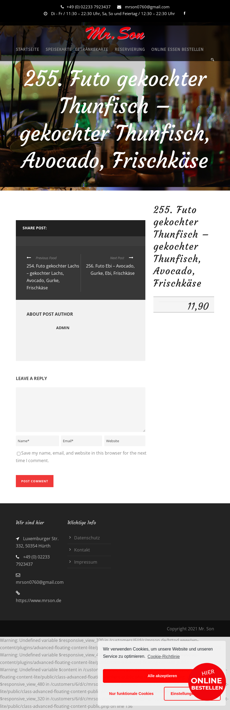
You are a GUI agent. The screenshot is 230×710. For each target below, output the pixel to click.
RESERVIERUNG (130, 49)
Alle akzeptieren (162, 676)
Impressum (85, 562)
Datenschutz (87, 538)
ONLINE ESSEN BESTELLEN (177, 49)
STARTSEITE (27, 49)
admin (62, 327)
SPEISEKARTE (59, 49)
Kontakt (82, 550)
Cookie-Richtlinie (164, 656)
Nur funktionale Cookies (131, 693)
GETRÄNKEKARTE (91, 49)
